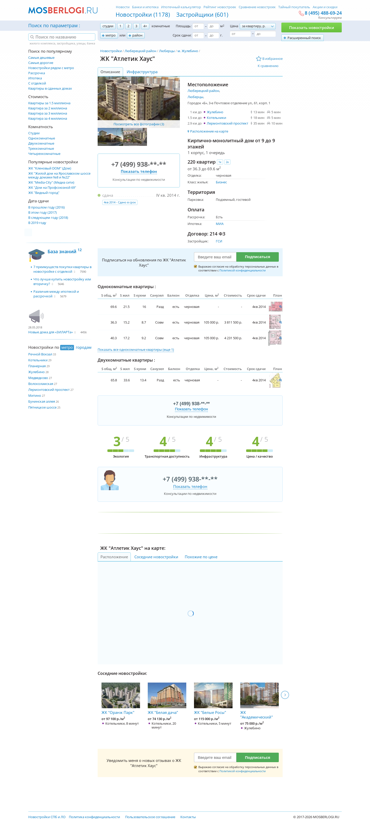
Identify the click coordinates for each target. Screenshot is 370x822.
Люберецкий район (140, 51)
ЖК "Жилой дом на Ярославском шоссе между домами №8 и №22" (59, 175)
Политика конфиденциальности (94, 817)
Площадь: (183, 26)
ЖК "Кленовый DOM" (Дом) (49, 168)
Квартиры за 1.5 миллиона (49, 103)
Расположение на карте (209, 131)
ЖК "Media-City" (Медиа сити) (51, 182)
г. (221, 35)
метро (111, 35)
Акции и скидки (325, 7)
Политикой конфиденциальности (242, 270)
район (137, 35)
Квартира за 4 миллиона (47, 118)
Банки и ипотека (145, 7)
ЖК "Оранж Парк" (120, 699)
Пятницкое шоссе (42, 407)
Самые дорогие (40, 63)
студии (108, 26)
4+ (145, 26)
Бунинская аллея (41, 401)
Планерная (37, 366)
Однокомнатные (41, 138)
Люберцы (167, 51)
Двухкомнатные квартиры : (126, 360)
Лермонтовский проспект (49, 390)
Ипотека (35, 78)
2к (227, 162)
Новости (123, 7)
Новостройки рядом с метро (51, 68)
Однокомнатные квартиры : (127, 286)
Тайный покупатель (294, 7)
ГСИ (219, 241)
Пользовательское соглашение (150, 817)
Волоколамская (40, 384)
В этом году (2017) (42, 212)
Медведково (38, 378)
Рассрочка (36, 73)
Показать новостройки (311, 27)
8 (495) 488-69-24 (323, 13)
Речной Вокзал (40, 354)
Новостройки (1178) (143, 14)
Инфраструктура (142, 71)
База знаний (65, 251)
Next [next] (285, 695)
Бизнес (221, 182)
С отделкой (37, 83)
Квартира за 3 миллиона (47, 113)
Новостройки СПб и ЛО (47, 817)
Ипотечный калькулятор (181, 7)
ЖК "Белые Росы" (213, 699)
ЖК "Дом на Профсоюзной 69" (52, 188)
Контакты (188, 817)
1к (219, 162)
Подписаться (257, 256)
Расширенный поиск (304, 37)
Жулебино (36, 372)
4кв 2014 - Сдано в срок (120, 202)
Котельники (38, 360)
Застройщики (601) (202, 14)
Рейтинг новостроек (219, 7)
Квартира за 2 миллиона (47, 108)
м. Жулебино (188, 51)
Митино (34, 395)
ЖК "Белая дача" (167, 699)
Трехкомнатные (41, 148)
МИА (220, 223)
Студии (34, 133)
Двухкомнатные (41, 143)
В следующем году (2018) (48, 218)
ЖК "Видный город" (43, 193)
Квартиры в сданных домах (50, 88)
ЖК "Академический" (259, 701)
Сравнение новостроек (257, 7)
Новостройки (111, 51)
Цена (234, 26)
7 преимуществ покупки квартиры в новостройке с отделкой (62, 269)
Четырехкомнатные (44, 154)
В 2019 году (37, 223)
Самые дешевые (41, 58)
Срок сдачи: (182, 35)
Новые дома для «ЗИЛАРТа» (50, 332)
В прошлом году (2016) (46, 207)
